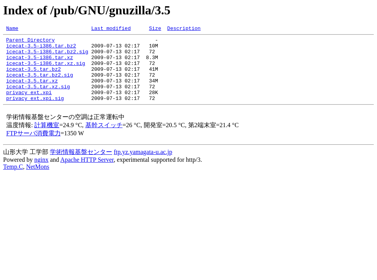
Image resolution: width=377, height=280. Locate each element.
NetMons (37, 180)
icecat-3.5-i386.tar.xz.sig (45, 70)
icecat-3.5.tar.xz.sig (38, 98)
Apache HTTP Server (87, 173)
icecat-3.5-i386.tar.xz (39, 63)
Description (184, 29)
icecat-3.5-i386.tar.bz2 (41, 49)
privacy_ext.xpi (29, 105)
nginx (41, 173)
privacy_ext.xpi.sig (35, 112)
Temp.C (13, 180)
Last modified (110, 29)
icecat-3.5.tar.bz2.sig (39, 84)
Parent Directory (30, 42)
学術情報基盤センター (81, 166)
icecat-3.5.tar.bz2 (33, 77)
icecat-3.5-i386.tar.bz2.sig (47, 56)
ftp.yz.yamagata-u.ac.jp (143, 166)
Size (155, 29)
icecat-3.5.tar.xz (32, 91)
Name (12, 29)
